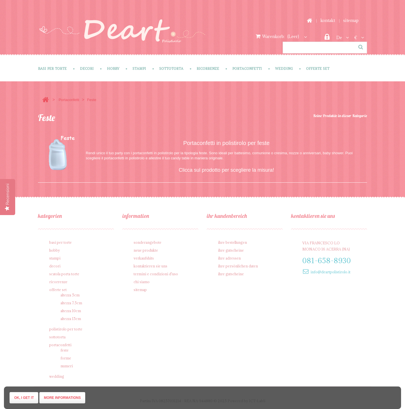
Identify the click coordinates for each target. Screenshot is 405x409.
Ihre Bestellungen (232, 242)
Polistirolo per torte (65, 329)
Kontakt (327, 20)
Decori (87, 68)
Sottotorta (171, 68)
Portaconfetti (247, 68)
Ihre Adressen (229, 258)
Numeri (66, 366)
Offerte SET (317, 68)
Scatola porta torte (64, 274)
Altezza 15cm (70, 318)
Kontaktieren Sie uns (150, 266)
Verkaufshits (144, 258)
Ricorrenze (208, 68)
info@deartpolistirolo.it (330, 272)
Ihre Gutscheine (231, 250)
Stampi (139, 68)
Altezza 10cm (70, 311)
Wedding (284, 68)
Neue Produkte (146, 250)
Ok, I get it (24, 398)
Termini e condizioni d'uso (156, 274)
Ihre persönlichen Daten (238, 266)
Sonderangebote (147, 242)
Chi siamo (142, 282)
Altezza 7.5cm (71, 303)
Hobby (113, 68)
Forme (65, 358)
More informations (62, 398)
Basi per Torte (52, 68)
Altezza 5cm (70, 295)
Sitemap (351, 20)
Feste (64, 350)
